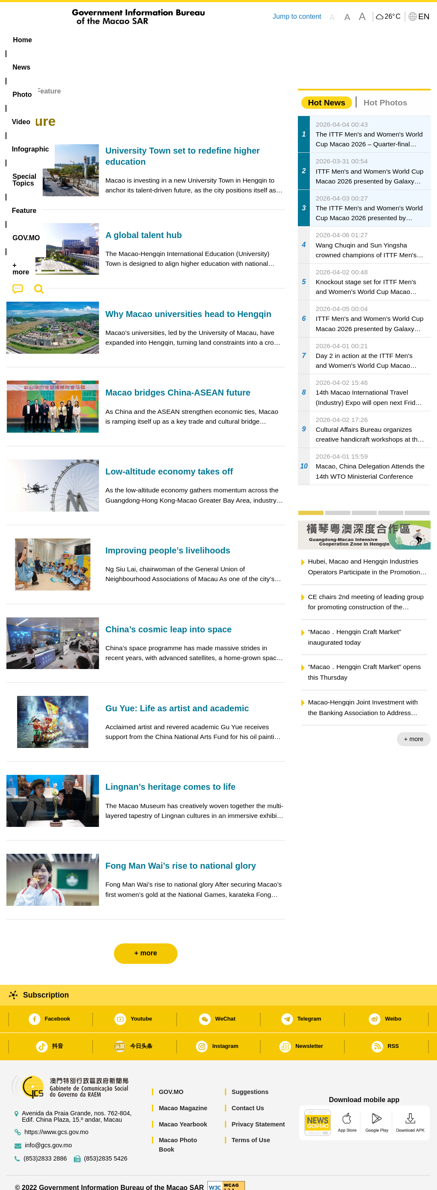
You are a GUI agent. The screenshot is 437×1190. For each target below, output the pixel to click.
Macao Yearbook (183, 1114)
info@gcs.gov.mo (48, 1136)
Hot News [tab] (326, 92)
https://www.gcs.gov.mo (56, 1123)
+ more (413, 729)
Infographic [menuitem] (175, 40)
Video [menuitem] (130, 40)
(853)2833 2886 (45, 1149)
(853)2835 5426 (106, 1149)
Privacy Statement (258, 1114)
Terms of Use (251, 1130)
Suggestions (250, 1082)
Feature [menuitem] (286, 40)
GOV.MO (171, 1082)
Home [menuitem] (22, 40)
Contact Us (248, 1098)
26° (392, 16)
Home (15, 81)
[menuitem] (57, 40)
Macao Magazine (183, 1098)
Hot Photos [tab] (385, 92)
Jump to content (297, 16)
